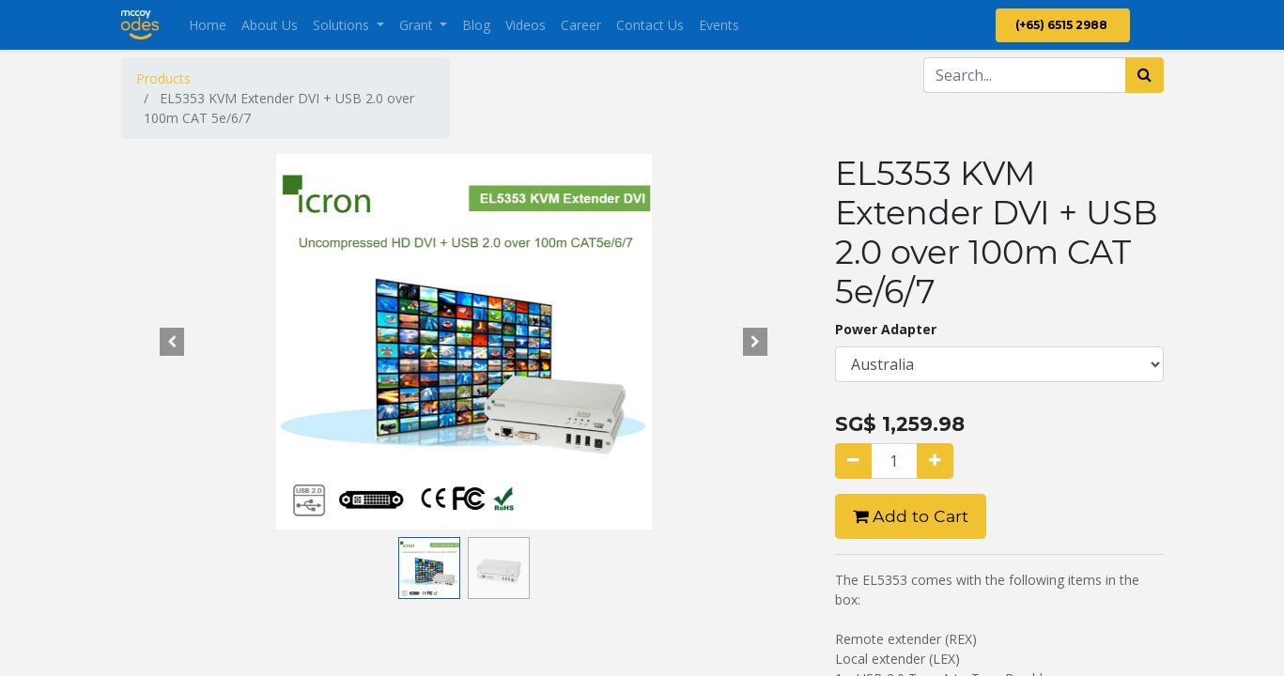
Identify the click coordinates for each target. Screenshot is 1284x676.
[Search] (1144, 75)
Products (163, 78)
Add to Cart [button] (910, 516)
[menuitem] (207, 25)
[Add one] (935, 461)
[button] (172, 341)
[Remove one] (853, 461)
